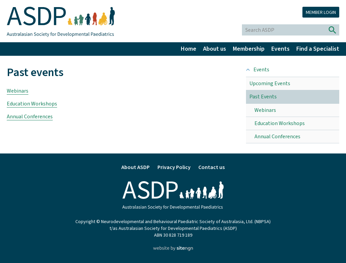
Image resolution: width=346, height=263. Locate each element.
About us (214, 49)
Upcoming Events (269, 83)
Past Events (263, 96)
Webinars (17, 91)
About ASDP (135, 167)
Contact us (211, 167)
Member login (321, 12)
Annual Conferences (30, 116)
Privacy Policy (174, 167)
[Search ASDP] (284, 29)
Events (280, 49)
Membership (249, 49)
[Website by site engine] (173, 249)
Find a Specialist (317, 49)
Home (188, 49)
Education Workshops (32, 103)
